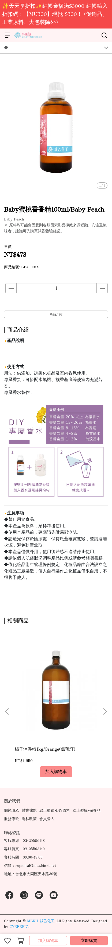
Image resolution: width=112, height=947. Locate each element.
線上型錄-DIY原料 (54, 810)
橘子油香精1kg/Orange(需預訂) (45, 749)
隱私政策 (29, 819)
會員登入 (46, 819)
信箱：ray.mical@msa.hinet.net (30, 865)
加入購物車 (48, 940)
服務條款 (11, 819)
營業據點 (29, 810)
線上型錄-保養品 (86, 810)
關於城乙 (11, 810)
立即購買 (89, 940)
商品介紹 (56, 314)
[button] (105, 711)
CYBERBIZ (19, 926)
